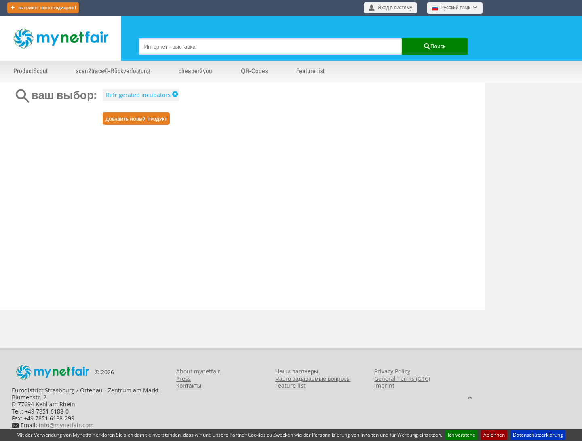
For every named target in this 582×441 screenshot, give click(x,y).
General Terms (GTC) (402, 378)
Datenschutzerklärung (538, 434)
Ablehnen (494, 434)
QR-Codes (254, 70)
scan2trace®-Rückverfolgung (113, 70)
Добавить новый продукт (136, 118)
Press (183, 378)
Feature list (310, 70)
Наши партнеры (296, 371)
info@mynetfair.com (66, 425)
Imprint (384, 385)
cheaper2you (195, 70)
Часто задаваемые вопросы (313, 378)
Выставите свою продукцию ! (46, 7)
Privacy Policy (392, 371)
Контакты (188, 385)
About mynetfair (198, 371)
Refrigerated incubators (138, 95)
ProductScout (30, 70)
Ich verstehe (461, 434)
